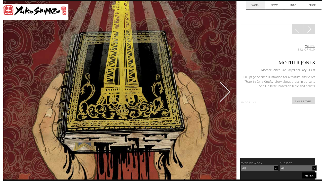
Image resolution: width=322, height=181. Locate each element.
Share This (303, 101)
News (274, 5)
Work (255, 5)
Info (293, 5)
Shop (312, 5)
